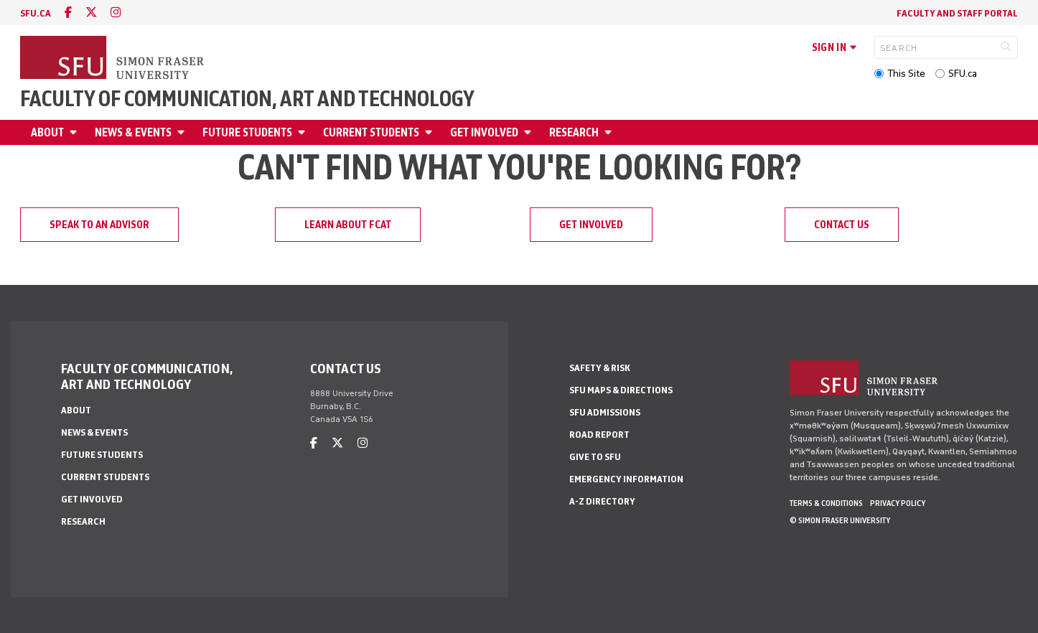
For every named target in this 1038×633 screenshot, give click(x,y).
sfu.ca (35, 13)
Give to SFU (595, 457)
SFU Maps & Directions (621, 390)
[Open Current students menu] (430, 132)
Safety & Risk (599, 368)
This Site (906, 73)
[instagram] (116, 12)
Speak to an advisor (99, 224)
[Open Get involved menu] (529, 132)
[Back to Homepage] (113, 59)
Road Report (599, 434)
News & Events (133, 132)
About (47, 132)
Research (574, 132)
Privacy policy (897, 503)
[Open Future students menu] (303, 132)
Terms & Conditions (826, 503)
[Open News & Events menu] (183, 132)
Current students (371, 132)
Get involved (484, 132)
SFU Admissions (604, 412)
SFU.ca (962, 73)
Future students (247, 132)
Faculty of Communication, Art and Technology (247, 99)
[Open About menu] (75, 132)
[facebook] (68, 12)
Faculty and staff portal (957, 13)
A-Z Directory (602, 501)
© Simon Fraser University (840, 520)
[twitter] (91, 12)
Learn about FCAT (347, 224)
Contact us (841, 224)
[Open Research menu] (610, 132)
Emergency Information (626, 479)
